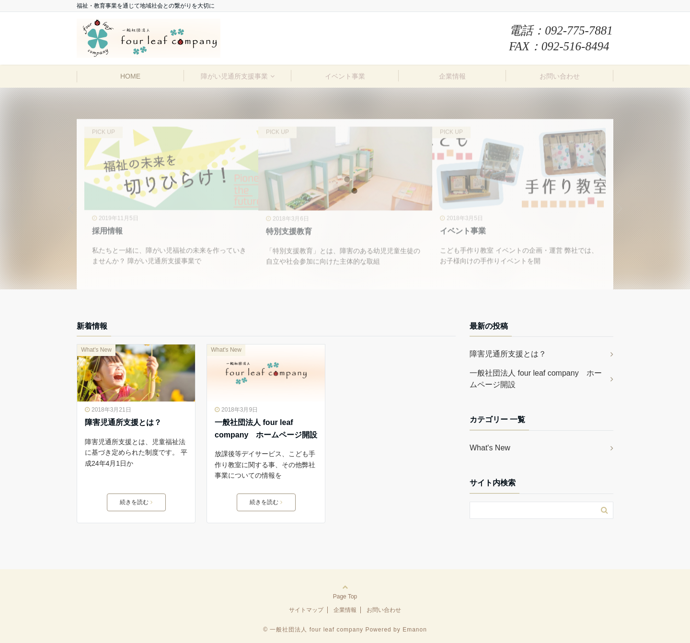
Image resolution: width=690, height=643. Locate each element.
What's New (96, 349)
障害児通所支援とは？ (123, 422)
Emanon (414, 629)
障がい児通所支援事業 (234, 76)
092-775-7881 (579, 30)
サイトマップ (306, 610)
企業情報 (452, 76)
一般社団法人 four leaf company (316, 629)
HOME (130, 76)
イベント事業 (345, 76)
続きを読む (136, 502)
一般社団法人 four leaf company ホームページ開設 (266, 428)
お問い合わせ (560, 76)
